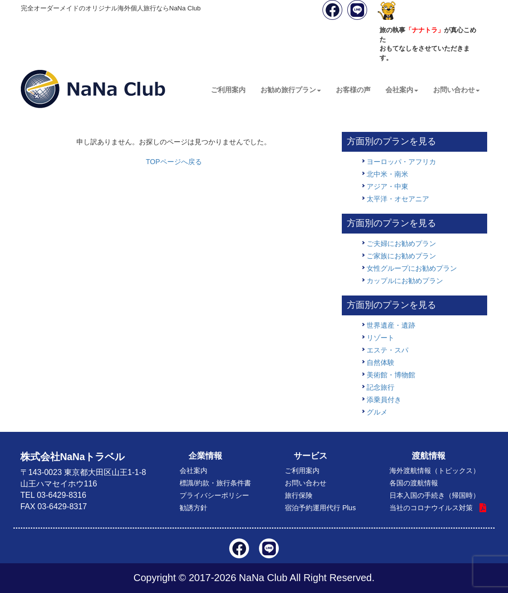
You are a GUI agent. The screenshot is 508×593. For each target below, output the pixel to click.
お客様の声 (353, 90)
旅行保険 (299, 495)
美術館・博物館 (391, 375)
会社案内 (401, 90)
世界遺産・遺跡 (391, 325)
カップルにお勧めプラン (405, 281)
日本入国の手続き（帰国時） (434, 495)
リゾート (380, 338)
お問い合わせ (456, 90)
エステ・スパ (387, 350)
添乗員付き (384, 400)
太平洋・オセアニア (398, 199)
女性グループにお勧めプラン (412, 268)
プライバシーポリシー (214, 495)
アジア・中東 (387, 186)
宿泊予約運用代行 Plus (320, 508)
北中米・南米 (387, 174)
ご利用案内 (228, 90)
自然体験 (380, 362)
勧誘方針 (193, 508)
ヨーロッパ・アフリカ (401, 162)
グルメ (377, 412)
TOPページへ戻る (174, 162)
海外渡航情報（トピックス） (434, 470)
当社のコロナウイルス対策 (431, 508)
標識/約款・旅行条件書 (215, 483)
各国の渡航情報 (413, 483)
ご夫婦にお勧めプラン (401, 243)
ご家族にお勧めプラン (401, 256)
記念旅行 (380, 387)
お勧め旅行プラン (290, 90)
